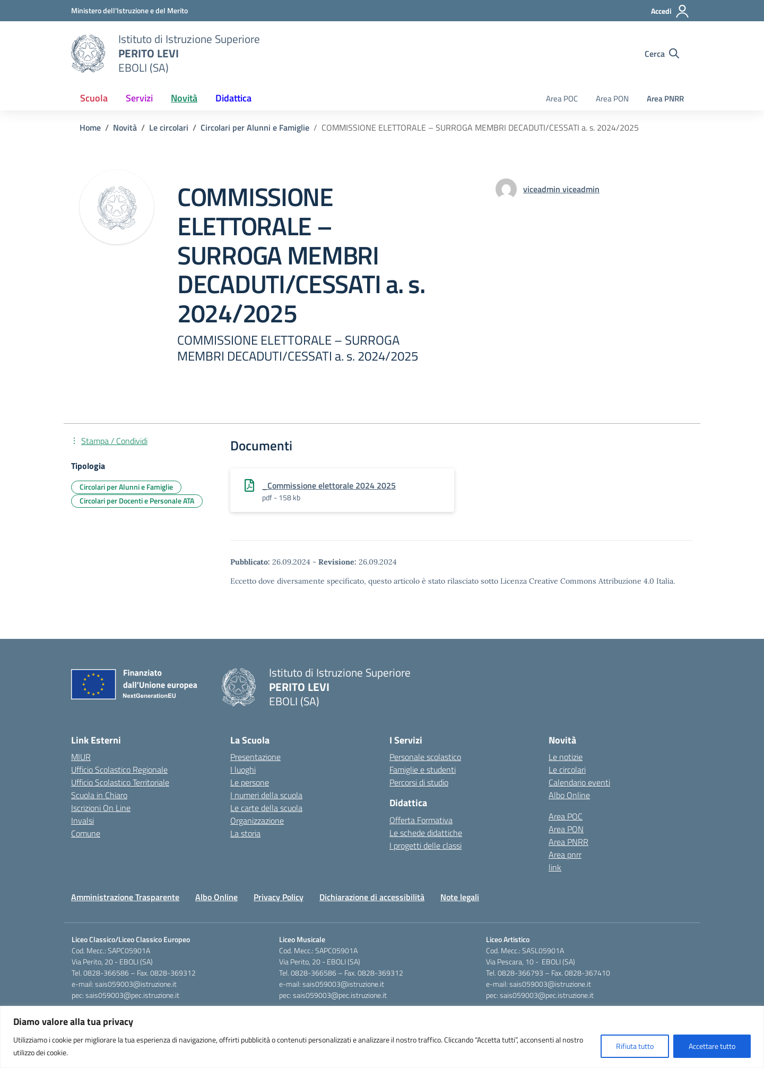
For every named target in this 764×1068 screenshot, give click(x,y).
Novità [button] (184, 98)
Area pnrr (565, 854)
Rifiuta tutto (635, 1046)
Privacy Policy (278, 897)
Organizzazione (257, 820)
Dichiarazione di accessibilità (371, 897)
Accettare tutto (712, 1046)
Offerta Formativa (421, 820)
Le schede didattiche (425, 832)
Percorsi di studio (418, 782)
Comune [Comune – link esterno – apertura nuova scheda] (85, 833)
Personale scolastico (425, 756)
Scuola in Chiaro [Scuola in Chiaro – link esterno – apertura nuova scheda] (99, 795)
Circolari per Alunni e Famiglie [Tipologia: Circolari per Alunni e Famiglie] (126, 486)
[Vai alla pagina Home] (90, 127)
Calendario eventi (579, 782)
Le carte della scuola (266, 807)
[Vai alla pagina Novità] (125, 127)
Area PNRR (665, 98)
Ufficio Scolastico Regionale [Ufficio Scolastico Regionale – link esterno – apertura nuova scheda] (119, 769)
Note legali (459, 897)
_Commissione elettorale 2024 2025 (329, 485)
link (555, 867)
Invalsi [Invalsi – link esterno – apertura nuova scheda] (82, 820)
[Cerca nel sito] (661, 54)
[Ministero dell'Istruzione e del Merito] (129, 10)
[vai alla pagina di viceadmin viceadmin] (561, 189)
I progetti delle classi (425, 845)
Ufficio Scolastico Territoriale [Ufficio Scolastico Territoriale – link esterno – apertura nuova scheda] (120, 782)
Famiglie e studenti (422, 769)
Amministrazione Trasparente (125, 897)
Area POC (562, 98)
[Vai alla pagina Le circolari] (168, 127)
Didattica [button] (233, 98)
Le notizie (566, 756)
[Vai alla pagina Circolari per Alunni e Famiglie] (255, 127)
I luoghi (243, 769)
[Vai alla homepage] (88, 54)
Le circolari (567, 769)
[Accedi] (670, 11)
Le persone (249, 782)
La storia (245, 833)
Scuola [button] (94, 98)
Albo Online (569, 795)
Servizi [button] (139, 98)
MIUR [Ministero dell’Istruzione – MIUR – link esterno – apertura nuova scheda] (81, 756)
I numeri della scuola (266, 795)
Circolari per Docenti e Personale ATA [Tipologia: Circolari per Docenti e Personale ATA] (137, 500)
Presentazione (255, 756)
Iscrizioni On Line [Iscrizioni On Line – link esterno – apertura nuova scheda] (101, 807)
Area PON (612, 98)
